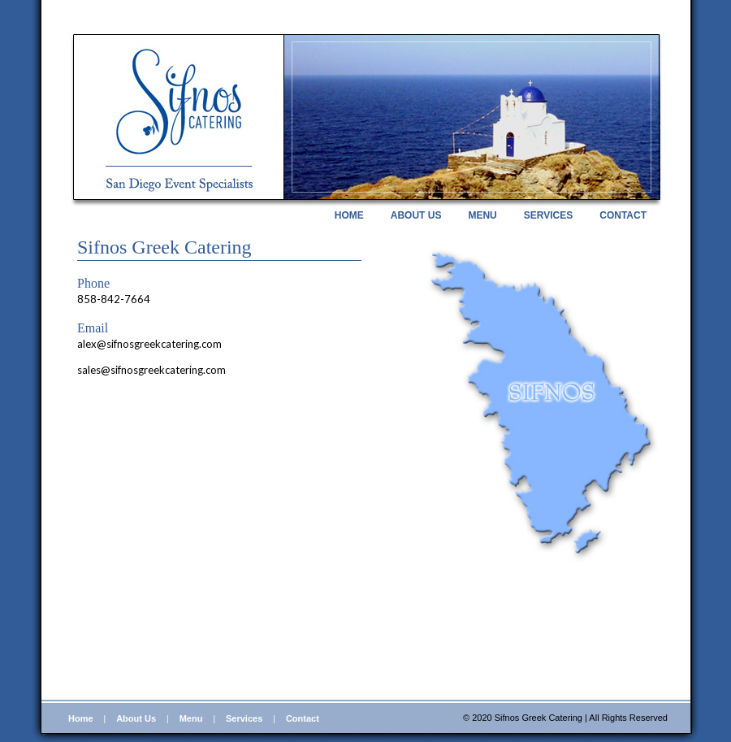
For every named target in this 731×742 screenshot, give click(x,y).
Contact (302, 718)
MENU (482, 215)
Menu (191, 718)
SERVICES (548, 215)
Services (244, 718)
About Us (136, 718)
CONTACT (623, 215)
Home (80, 718)
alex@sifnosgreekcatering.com (149, 343)
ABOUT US (416, 215)
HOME (349, 215)
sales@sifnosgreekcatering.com (151, 369)
